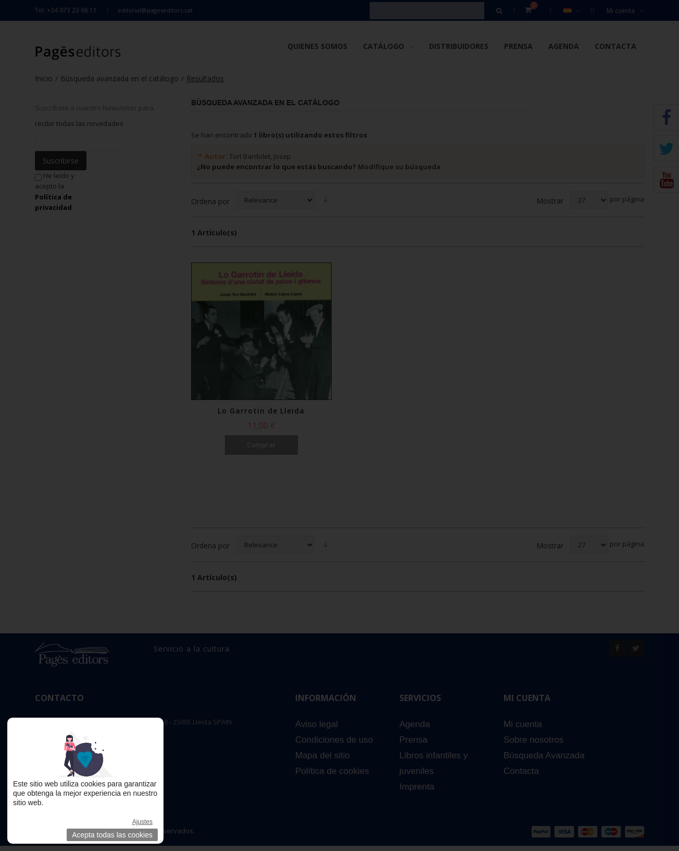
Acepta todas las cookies (112, 835)
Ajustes (142, 821)
